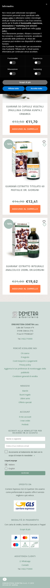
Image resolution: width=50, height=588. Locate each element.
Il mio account (25, 417)
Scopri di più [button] (25, 82)
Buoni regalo (25, 394)
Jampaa (15, 585)
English (12, 469)
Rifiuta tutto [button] (13, 88)
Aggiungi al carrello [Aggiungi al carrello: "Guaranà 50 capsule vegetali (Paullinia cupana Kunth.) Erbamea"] (25, 129)
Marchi (25, 391)
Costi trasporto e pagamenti (25, 361)
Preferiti (25, 424)
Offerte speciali (25, 402)
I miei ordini (25, 420)
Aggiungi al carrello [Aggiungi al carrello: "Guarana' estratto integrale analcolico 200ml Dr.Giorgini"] (25, 288)
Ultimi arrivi (25, 398)
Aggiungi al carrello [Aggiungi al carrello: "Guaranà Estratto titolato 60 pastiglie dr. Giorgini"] (25, 209)
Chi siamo (25, 353)
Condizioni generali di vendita (25, 376)
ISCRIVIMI (25, 473)
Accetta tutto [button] (36, 88)
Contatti (25, 565)
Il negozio (25, 357)
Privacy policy (25, 365)
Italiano (12, 465)
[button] (46, 4)
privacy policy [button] (7, 18)
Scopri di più (25, 529)
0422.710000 (26, 339)
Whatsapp (25, 561)
